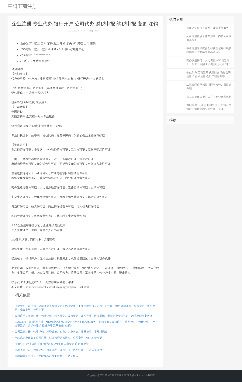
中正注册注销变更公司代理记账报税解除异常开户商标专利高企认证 (208, 50)
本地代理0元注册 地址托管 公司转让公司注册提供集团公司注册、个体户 (208, 107)
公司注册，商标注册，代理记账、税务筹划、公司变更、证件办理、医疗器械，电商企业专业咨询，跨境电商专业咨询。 (85, 315)
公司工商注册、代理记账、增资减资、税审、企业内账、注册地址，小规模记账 (61, 331)
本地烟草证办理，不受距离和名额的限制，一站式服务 (46, 356)
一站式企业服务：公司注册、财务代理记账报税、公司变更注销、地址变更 (58, 337)
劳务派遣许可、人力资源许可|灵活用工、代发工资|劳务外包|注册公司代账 (208, 62)
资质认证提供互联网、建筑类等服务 (207, 28)
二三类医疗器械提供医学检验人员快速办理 (208, 86)
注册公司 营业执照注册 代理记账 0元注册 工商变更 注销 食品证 (52, 343)
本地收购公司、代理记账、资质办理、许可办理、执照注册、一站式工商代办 (60, 349)
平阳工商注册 (22, 6)
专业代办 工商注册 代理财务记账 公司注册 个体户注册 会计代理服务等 (208, 74)
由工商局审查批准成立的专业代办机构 (208, 96)
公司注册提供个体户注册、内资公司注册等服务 (208, 38)
